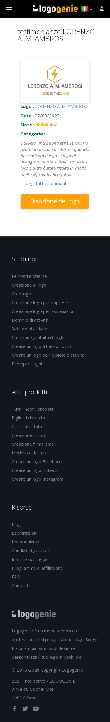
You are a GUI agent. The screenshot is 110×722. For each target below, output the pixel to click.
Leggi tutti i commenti (45, 183)
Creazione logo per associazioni (43, 311)
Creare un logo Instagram (37, 479)
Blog (16, 524)
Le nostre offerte (29, 276)
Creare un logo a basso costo (41, 346)
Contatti (20, 585)
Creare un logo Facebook (37, 461)
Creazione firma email (33, 444)
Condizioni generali (30, 550)
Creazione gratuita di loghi (38, 337)
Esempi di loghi (27, 364)
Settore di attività (29, 329)
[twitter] (25, 710)
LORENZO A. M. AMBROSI (61, 106)
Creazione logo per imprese (40, 302)
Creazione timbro (29, 435)
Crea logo (21, 294)
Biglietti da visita (28, 418)
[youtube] (36, 710)
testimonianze (26, 542)
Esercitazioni (24, 533)
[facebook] (15, 710)
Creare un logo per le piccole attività (48, 355)
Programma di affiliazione (37, 568)
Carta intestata (27, 426)
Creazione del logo (54, 201)
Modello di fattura (30, 453)
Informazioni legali (30, 559)
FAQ (16, 577)
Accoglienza (55, 9)
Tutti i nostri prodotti (33, 409)
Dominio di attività (30, 320)
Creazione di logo (29, 285)
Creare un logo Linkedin (35, 470)
